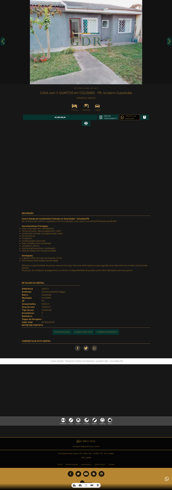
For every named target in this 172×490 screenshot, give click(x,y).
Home (60, 460)
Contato (112, 460)
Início (75, 88)
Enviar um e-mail (61, 326)
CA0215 (96, 88)
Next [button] (169, 42)
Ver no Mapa (109, 449)
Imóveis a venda (72, 460)
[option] (86, 42)
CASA (91, 88)
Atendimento (166, 479)
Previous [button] (3, 42)
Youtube (86, 469)
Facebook (77, 342)
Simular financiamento (90, 117)
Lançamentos (86, 460)
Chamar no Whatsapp (107, 326)
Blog (94, 469)
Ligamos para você (83, 326)
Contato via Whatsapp (112, 117)
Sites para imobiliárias (86, 482)
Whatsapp (95, 342)
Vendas (80, 88)
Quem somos (100, 460)
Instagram (101, 469)
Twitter (86, 342)
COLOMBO (86, 88)
